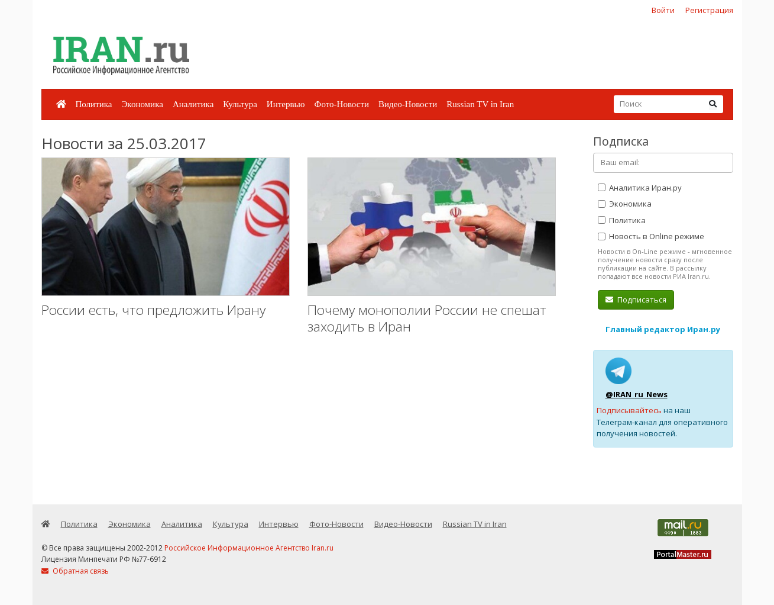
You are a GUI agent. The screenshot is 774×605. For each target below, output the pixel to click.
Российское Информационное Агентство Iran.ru (248, 548)
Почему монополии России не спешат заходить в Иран (426, 318)
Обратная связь (75, 571)
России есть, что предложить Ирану (153, 310)
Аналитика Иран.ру (640, 187)
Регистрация (709, 10)
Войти (663, 10)
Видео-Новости (407, 104)
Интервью (286, 104)
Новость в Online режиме (651, 236)
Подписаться (635, 299)
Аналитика (193, 104)
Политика (94, 104)
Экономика (142, 104)
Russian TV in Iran (480, 104)
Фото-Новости (342, 104)
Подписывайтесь (629, 410)
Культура (240, 104)
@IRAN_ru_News (636, 394)
